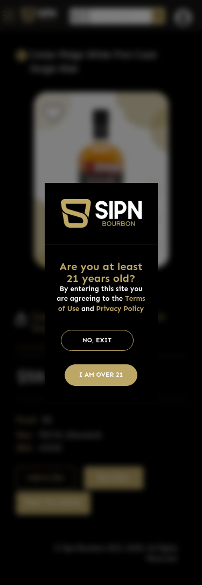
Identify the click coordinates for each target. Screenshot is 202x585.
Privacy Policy (120, 309)
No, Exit (97, 340)
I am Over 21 (101, 374)
